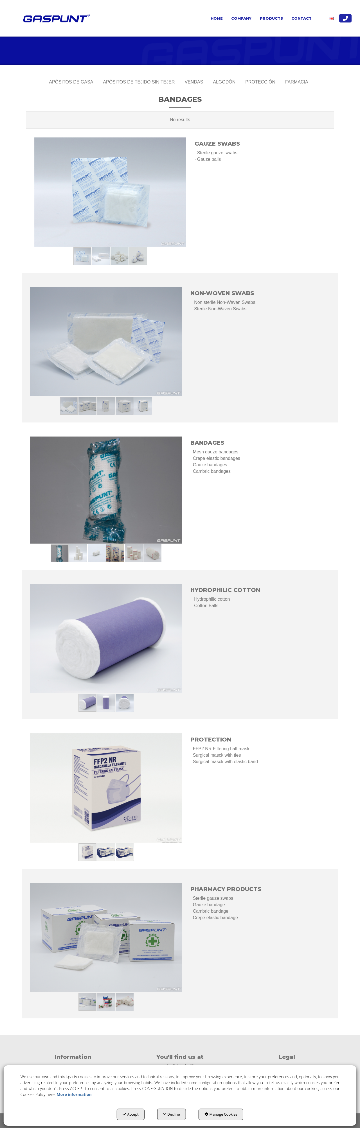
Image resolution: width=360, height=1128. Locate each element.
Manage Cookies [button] (220, 1114)
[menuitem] (216, 18)
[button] (55, 18)
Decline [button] (171, 1114)
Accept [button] (131, 1114)
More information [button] (74, 1094)
